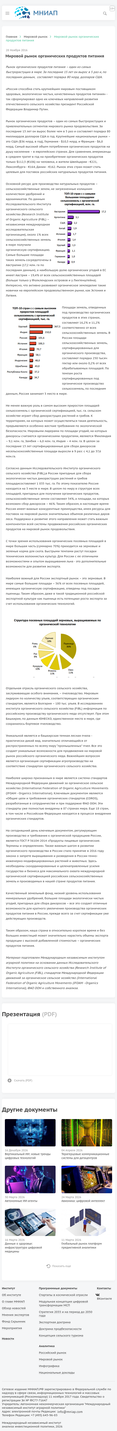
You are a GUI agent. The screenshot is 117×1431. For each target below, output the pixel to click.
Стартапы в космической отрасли (63, 1295)
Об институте (11, 1295)
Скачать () (23, 1080)
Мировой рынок (51, 1359)
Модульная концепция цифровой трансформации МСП (63, 1303)
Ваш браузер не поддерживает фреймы (60, 1049)
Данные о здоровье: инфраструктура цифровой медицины (23, 1247)
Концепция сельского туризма (61, 1335)
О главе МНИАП (13, 1301)
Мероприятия (12, 1328)
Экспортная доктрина (55, 1322)
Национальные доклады (57, 1372)
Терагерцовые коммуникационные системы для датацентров (85, 1156)
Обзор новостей (14, 1308)
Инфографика (49, 1366)
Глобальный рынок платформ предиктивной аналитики (81, 1245)
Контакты (104, 1288)
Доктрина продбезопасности (60, 1329)
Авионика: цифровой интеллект (83, 1201)
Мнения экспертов (15, 1315)
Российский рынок (52, 1352)
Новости (8, 1338)
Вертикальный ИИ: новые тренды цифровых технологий (28, 1156)
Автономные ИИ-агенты (21, 1201)
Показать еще (61, 1266)
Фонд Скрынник (13, 1321)
